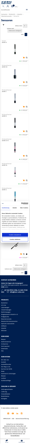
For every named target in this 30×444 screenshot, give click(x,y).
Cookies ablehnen (15, 239)
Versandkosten (5, 394)
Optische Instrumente (7, 323)
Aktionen (4, 330)
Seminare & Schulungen (8, 373)
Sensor (4, 41)
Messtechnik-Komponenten (9, 321)
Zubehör (19, 14)
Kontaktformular (6, 364)
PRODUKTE (12, 14)
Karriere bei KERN (6, 369)
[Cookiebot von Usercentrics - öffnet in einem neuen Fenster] (21, 203)
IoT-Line (3, 305)
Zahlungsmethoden (7, 389)
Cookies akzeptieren (15, 234)
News (2, 371)
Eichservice (4, 344)
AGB (13, 418)
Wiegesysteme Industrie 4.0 (9, 314)
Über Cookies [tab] (24, 207)
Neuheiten (4, 303)
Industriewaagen (6, 310)
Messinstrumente (6, 16)
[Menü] (27, 10)
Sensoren (16, 16)
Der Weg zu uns (5, 366)
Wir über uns (5, 360)
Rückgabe (4, 398)
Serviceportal (5, 346)
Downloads (4, 348)
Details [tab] (15, 207)
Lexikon (3, 378)
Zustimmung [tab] (5, 207)
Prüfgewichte (5, 316)
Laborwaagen (5, 307)
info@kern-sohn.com (15, 292)
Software (4, 326)
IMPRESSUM (6, 418)
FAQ (2, 351)
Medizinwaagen (5, 312)
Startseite (4, 14)
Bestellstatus (5, 396)
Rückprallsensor (7, 66)
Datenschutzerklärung (22, 418)
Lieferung (4, 391)
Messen (3, 339)
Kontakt (3, 362)
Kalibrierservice (6, 341)
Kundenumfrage (6, 380)
